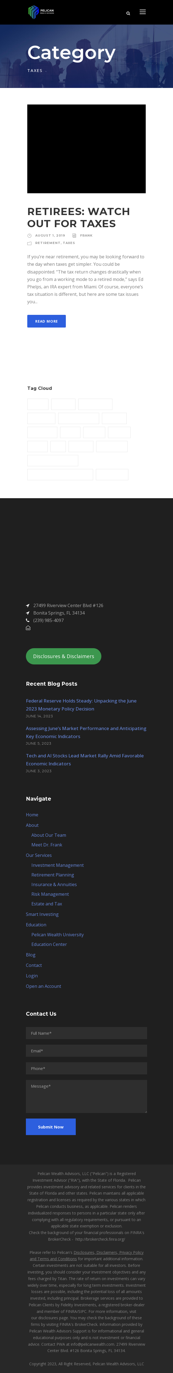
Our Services (39, 855)
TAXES (69, 243)
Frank (86, 235)
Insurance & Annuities (54, 884)
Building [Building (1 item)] (63, 403)
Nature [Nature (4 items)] (119, 432)
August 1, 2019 (50, 235)
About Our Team (48, 835)
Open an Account (43, 986)
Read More (46, 321)
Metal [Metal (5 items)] (70, 432)
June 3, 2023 (39, 771)
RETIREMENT (48, 243)
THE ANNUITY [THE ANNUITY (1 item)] (112, 474)
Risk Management (50, 894)
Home (32, 815)
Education (36, 925)
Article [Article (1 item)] (38, 403)
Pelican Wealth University (57, 935)
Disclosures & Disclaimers (63, 656)
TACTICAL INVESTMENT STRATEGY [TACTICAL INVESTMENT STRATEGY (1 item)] (60, 474)
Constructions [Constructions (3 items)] (95, 403)
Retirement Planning (52, 875)
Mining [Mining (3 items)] (94, 432)
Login (32, 976)
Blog (31, 955)
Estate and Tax (46, 904)
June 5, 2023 (39, 743)
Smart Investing (42, 914)
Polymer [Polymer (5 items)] (81, 446)
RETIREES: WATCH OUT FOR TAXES (78, 217)
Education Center (49, 944)
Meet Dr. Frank (46, 845)
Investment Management (57, 865)
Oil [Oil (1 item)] (58, 446)
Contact (34, 965)
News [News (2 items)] (37, 446)
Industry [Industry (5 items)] (114, 417)
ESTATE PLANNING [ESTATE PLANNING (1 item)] (79, 417)
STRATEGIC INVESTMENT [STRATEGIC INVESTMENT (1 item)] (53, 460)
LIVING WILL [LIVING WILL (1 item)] (42, 432)
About (32, 825)
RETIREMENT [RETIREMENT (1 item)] (112, 446)
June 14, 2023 (39, 716)
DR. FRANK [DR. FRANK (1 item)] (41, 417)
